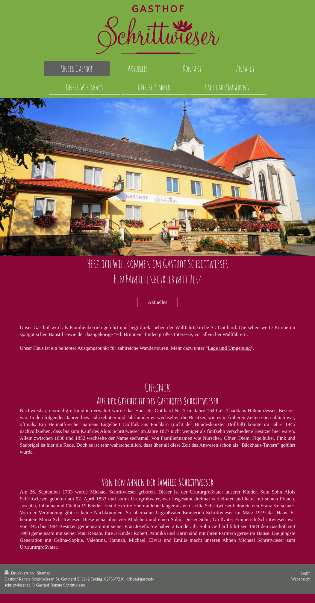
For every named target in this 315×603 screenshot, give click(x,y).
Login (306, 573)
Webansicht (301, 579)
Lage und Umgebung (229, 348)
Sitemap (44, 573)
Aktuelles (157, 302)
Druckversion (19, 573)
